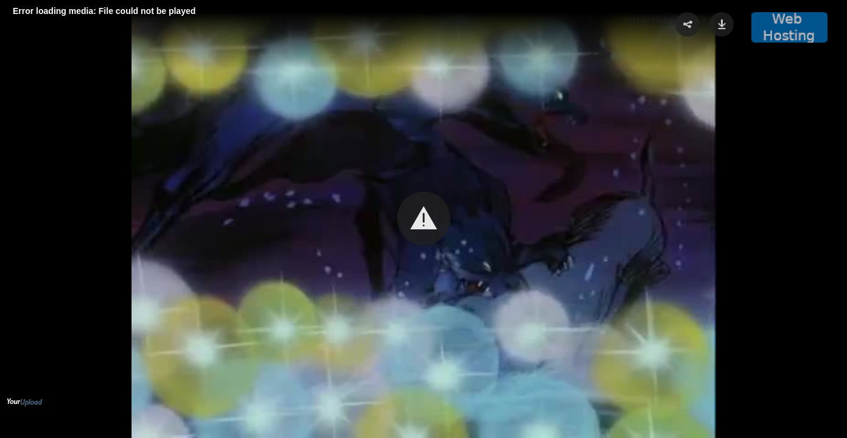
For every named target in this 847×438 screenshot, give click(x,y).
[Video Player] (423, 219)
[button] (424, 218)
